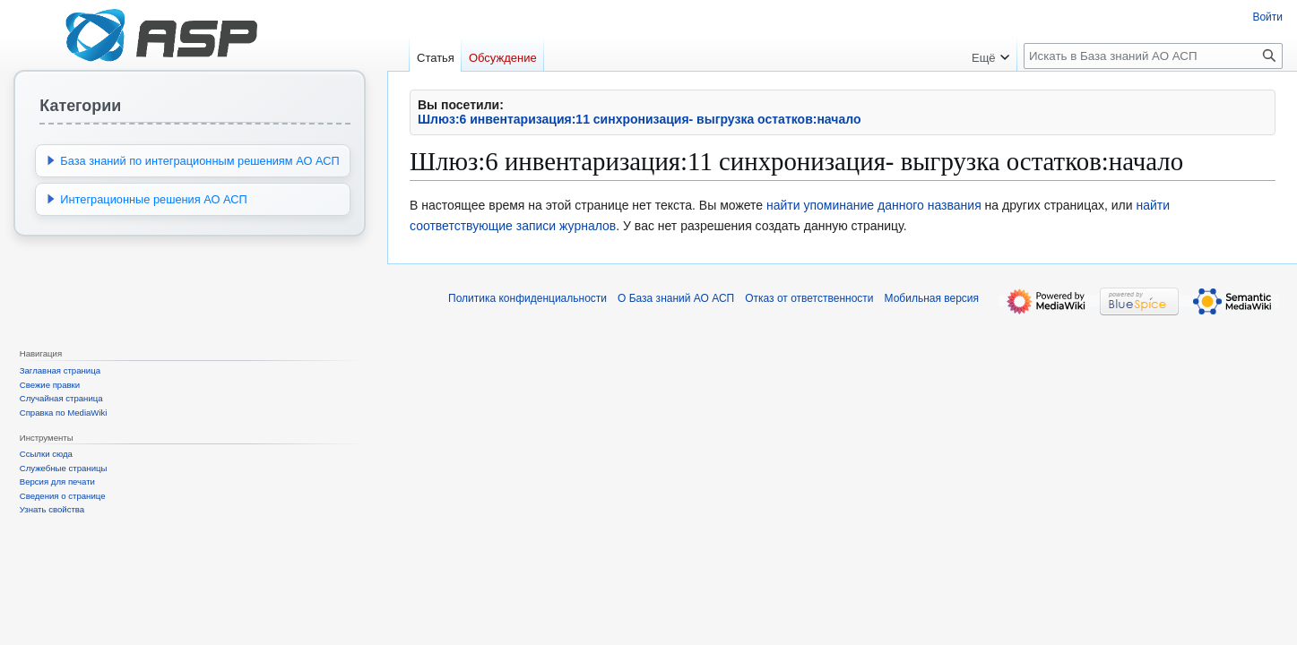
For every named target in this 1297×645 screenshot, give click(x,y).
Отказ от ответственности (809, 298)
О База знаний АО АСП (676, 298)
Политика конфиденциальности (527, 298)
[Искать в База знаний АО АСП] (1153, 56)
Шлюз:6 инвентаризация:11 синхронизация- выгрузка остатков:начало (639, 119)
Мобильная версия (932, 298)
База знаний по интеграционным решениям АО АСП (199, 161)
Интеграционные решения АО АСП (153, 199)
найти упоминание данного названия (873, 205)
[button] (51, 160)
